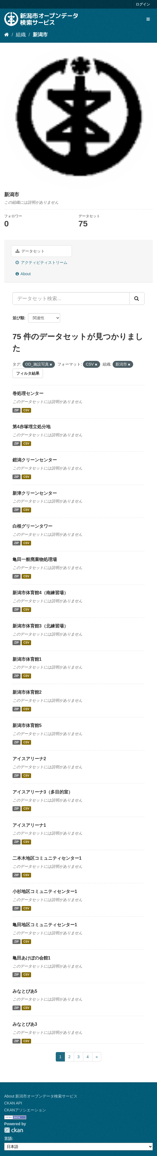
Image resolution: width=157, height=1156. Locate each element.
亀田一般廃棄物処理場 (34, 559)
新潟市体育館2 (27, 692)
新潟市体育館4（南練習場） (40, 592)
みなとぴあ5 (24, 991)
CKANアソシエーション (25, 1110)
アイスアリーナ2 (29, 758)
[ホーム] (6, 34)
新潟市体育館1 (27, 659)
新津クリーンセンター (34, 493)
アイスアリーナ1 (29, 825)
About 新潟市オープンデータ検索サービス (40, 1096)
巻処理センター (28, 393)
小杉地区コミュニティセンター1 (44, 891)
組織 (21, 34)
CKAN (13, 1130)
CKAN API (13, 1103)
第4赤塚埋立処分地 (31, 426)
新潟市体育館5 (27, 725)
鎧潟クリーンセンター (34, 460)
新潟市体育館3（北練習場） (40, 626)
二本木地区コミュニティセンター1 (47, 858)
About (23, 274)
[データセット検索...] (71, 298)
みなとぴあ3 (24, 1024)
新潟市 (40, 34)
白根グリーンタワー (32, 526)
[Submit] (137, 298)
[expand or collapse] (148, 19)
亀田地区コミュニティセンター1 (44, 924)
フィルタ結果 (27, 373)
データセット (30, 251)
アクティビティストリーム (41, 262)
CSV (26, 410)
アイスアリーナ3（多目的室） (42, 792)
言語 (8, 1138)
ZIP (16, 410)
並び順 (18, 318)
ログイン (143, 4)
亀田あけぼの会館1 (31, 958)
